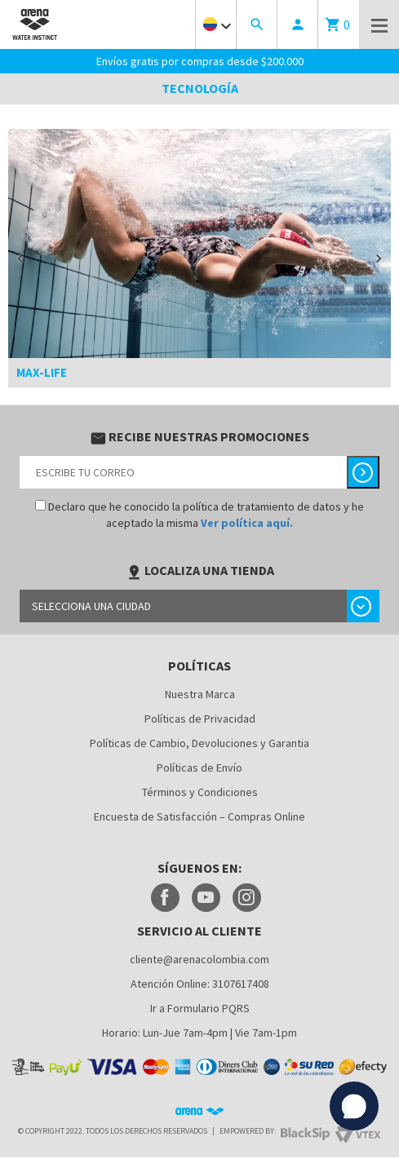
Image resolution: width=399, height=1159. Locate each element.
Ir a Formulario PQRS (200, 1008)
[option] (199, 258)
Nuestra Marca (200, 694)
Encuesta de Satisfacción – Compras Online (199, 816)
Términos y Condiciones (200, 792)
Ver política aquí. (247, 522)
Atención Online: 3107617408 (200, 983)
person (298, 24)
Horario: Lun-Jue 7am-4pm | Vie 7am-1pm (199, 1032)
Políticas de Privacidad (199, 718)
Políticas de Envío (199, 767)
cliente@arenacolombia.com (199, 959)
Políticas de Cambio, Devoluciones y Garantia (199, 743)
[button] (20, 258)
